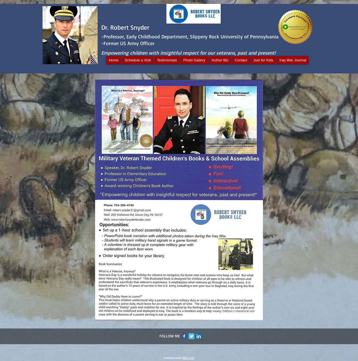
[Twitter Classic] (191, 336)
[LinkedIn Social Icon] (199, 336)
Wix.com (188, 358)
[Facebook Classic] (184, 336)
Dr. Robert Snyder (125, 27)
